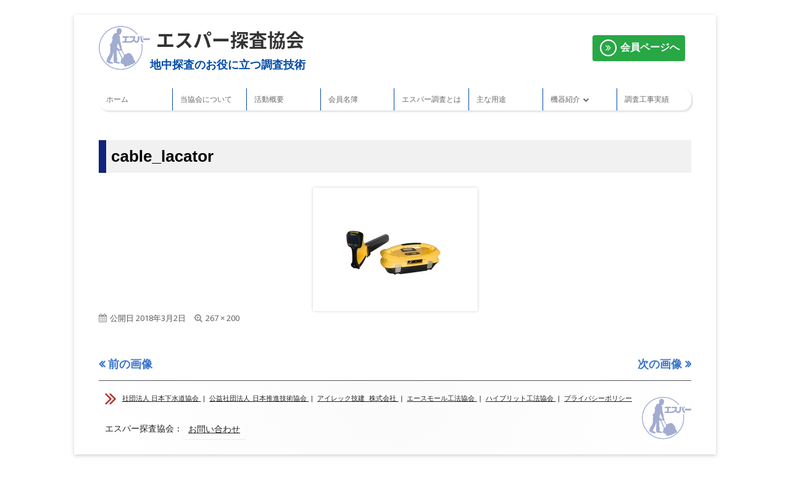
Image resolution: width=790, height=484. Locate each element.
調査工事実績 (647, 99)
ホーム (117, 99)
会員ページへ (639, 48)
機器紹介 (565, 99)
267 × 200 (222, 317)
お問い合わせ (214, 429)
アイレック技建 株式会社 (358, 398)
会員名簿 (343, 99)
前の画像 (130, 363)
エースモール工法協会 (442, 398)
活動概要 (269, 99)
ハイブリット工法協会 (521, 398)
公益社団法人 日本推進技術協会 (259, 398)
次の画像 (660, 363)
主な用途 (491, 99)
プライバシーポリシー (598, 398)
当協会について (206, 99)
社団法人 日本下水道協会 (161, 398)
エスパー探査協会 (230, 39)
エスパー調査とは (431, 99)
